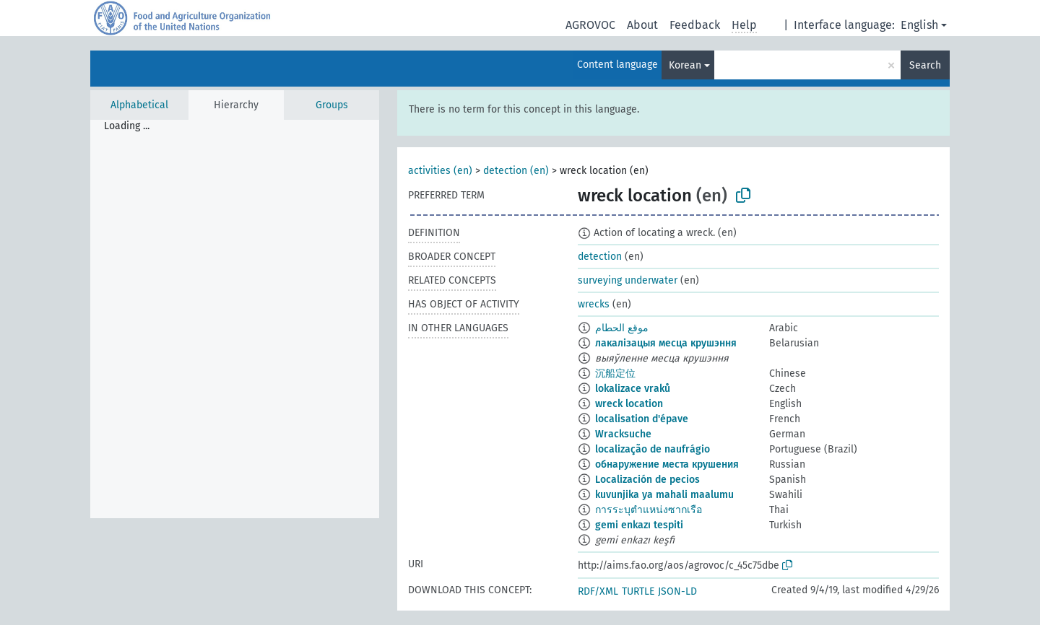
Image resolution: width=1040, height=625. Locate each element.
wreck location (629, 404)
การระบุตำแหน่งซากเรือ (648, 510)
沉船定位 (615, 373)
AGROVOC (590, 25)
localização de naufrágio (652, 449)
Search (925, 65)
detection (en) (516, 171)
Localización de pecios (647, 479)
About (642, 25)
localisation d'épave (641, 419)
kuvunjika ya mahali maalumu (664, 495)
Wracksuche (623, 434)
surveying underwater (627, 280)
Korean (685, 65)
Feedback (695, 25)
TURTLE (638, 591)
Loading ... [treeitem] (127, 126)
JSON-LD (677, 591)
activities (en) (440, 171)
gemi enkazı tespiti (639, 525)
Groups (332, 105)
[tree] (234, 319)
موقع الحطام (622, 328)
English (919, 25)
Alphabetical (139, 105)
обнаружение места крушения (667, 464)
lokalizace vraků (632, 389)
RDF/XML (598, 591)
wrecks (594, 304)
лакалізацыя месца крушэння (666, 343)
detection (600, 256)
